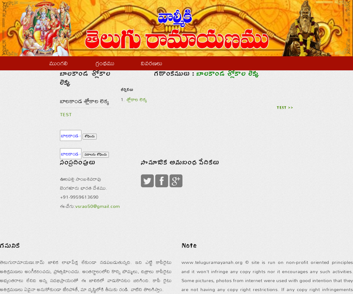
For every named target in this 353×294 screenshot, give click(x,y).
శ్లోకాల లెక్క (136, 99)
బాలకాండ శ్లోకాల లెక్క (84, 101)
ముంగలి (58, 63)
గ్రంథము (105, 63)
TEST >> (285, 108)
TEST (66, 114)
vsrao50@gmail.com (97, 206)
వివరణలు (152, 63)
